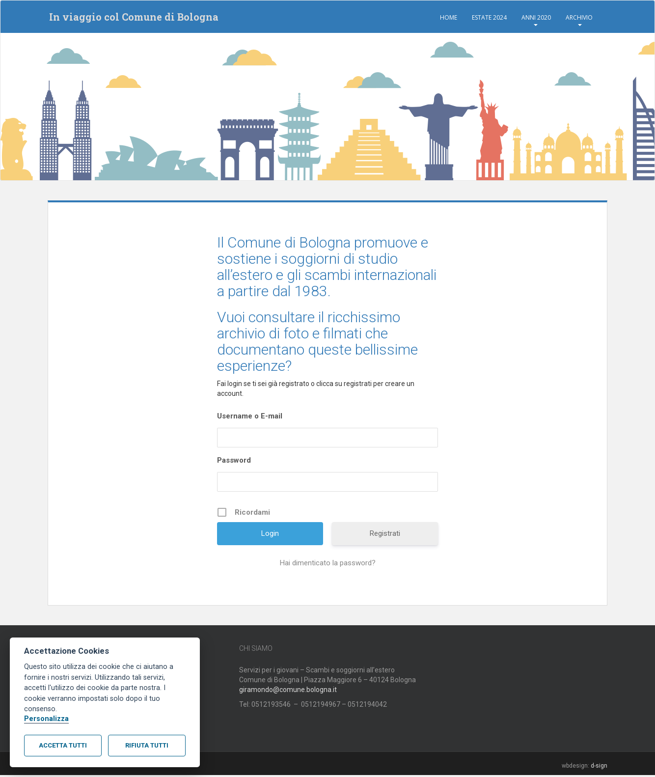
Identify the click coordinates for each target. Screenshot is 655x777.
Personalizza (46, 719)
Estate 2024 (489, 17)
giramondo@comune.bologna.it (288, 691)
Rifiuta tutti (146, 745)
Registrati (385, 535)
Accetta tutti (63, 745)
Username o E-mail (249, 418)
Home (448, 17)
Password (234, 462)
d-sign (599, 767)
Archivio (579, 17)
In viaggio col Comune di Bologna (132, 17)
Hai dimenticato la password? (328, 564)
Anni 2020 (536, 17)
